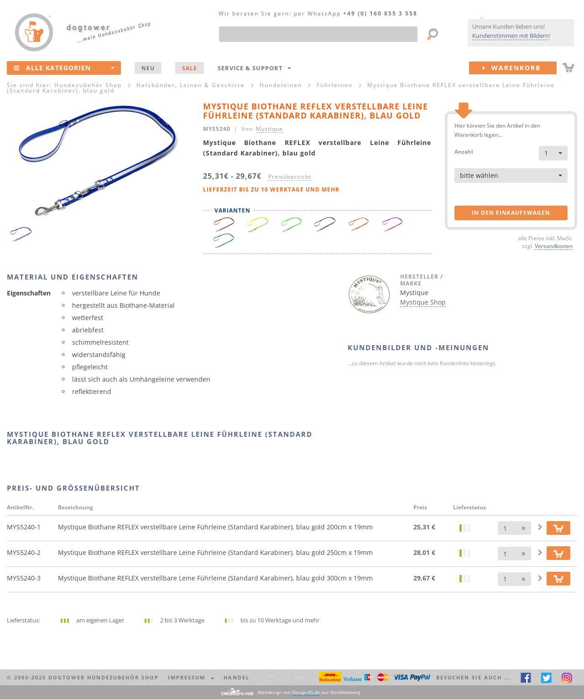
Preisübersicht (289, 176)
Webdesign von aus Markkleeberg (309, 692)
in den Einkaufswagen (511, 213)
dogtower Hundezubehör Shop (103, 677)
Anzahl (463, 151)
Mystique (269, 128)
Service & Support (254, 68)
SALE (189, 68)
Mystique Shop (423, 302)
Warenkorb (520, 68)
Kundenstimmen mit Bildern (510, 35)
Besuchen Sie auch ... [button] (473, 677)
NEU (148, 68)
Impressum (191, 677)
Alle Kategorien (64, 67)
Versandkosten (554, 245)
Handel (237, 677)
